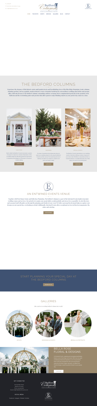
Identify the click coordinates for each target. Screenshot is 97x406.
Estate (19, 340)
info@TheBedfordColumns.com (12, 8)
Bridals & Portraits (78, 340)
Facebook (11, 398)
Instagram (17, 398)
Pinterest (22, 398)
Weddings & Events (48, 340)
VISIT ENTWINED (48, 399)
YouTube (27, 398)
